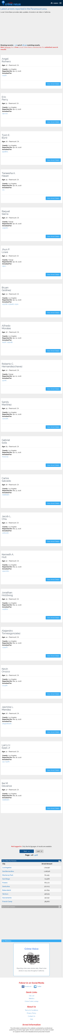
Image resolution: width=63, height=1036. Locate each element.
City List (31, 996)
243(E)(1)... (5, 609)
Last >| (39, 851)
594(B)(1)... (5, 152)
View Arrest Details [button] (53, 84)
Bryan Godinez (6, 289)
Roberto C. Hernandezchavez (12, 365)
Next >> (27, 851)
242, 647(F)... (6, 762)
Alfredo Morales (6, 327)
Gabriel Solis (6, 441)
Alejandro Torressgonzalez (11, 632)
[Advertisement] (31, 29)
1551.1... (4, 266)
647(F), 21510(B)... (7, 342)
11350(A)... (5, 228)
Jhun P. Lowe (6, 251)
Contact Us (31, 1016)
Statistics (31, 998)
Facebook (26, 986)
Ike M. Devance (7, 784)
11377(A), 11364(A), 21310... (10, 304)
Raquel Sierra (6, 212)
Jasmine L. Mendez (8, 708)
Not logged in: (16, 846)
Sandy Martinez (7, 403)
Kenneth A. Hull (8, 556)
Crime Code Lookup (31, 1001)
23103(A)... (5, 418)
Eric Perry (5, 98)
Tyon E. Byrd (6, 136)
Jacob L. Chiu (6, 517)
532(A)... (4, 380)
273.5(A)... (5, 685)
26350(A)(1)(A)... (7, 723)
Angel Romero (6, 60)
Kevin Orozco (6, 670)
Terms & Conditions (31, 1010)
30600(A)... (5, 533)
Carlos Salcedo (6, 479)
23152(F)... (5, 647)
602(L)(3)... (5, 457)
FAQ (31, 1019)
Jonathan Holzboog (7, 594)
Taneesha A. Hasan (8, 174)
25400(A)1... (6, 571)
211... (3, 190)
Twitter (37, 986)
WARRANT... (6, 495)
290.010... (5, 113)
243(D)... (4, 75)
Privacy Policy (31, 1013)
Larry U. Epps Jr (6, 746)
